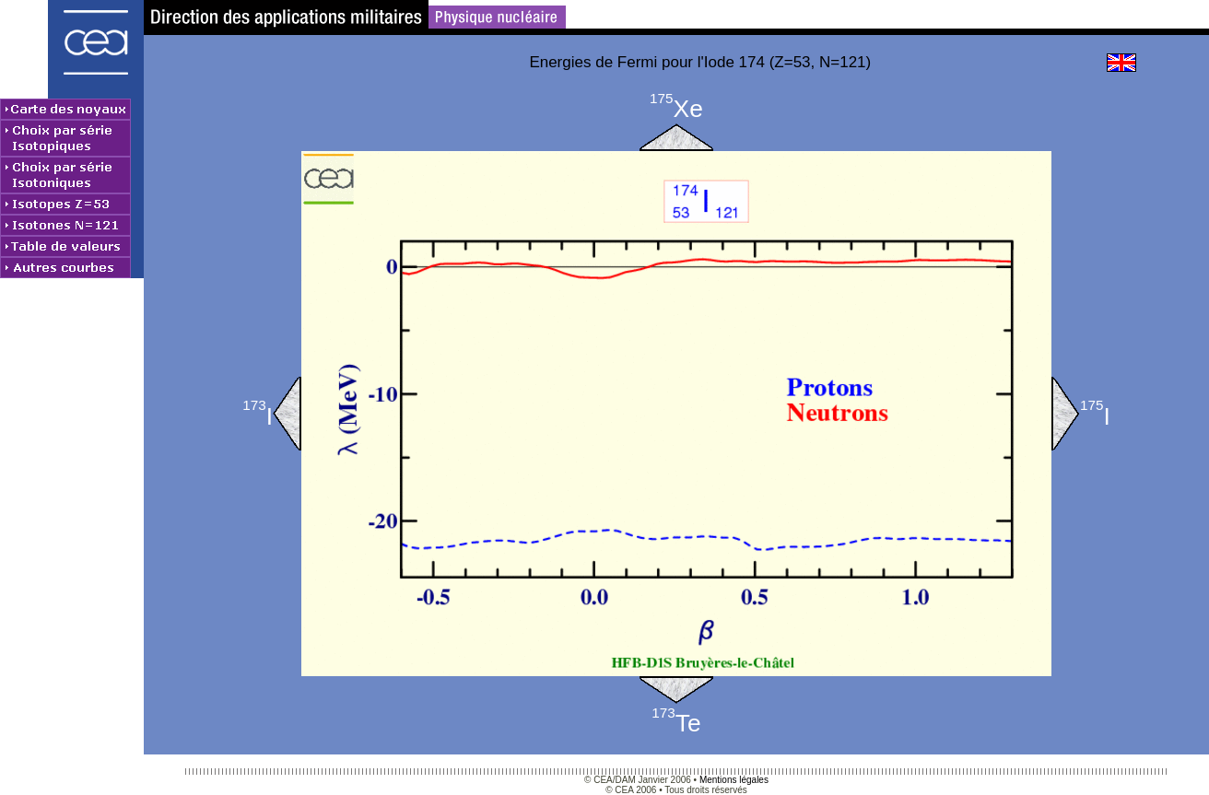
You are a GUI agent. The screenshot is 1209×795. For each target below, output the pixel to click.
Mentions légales (734, 780)
